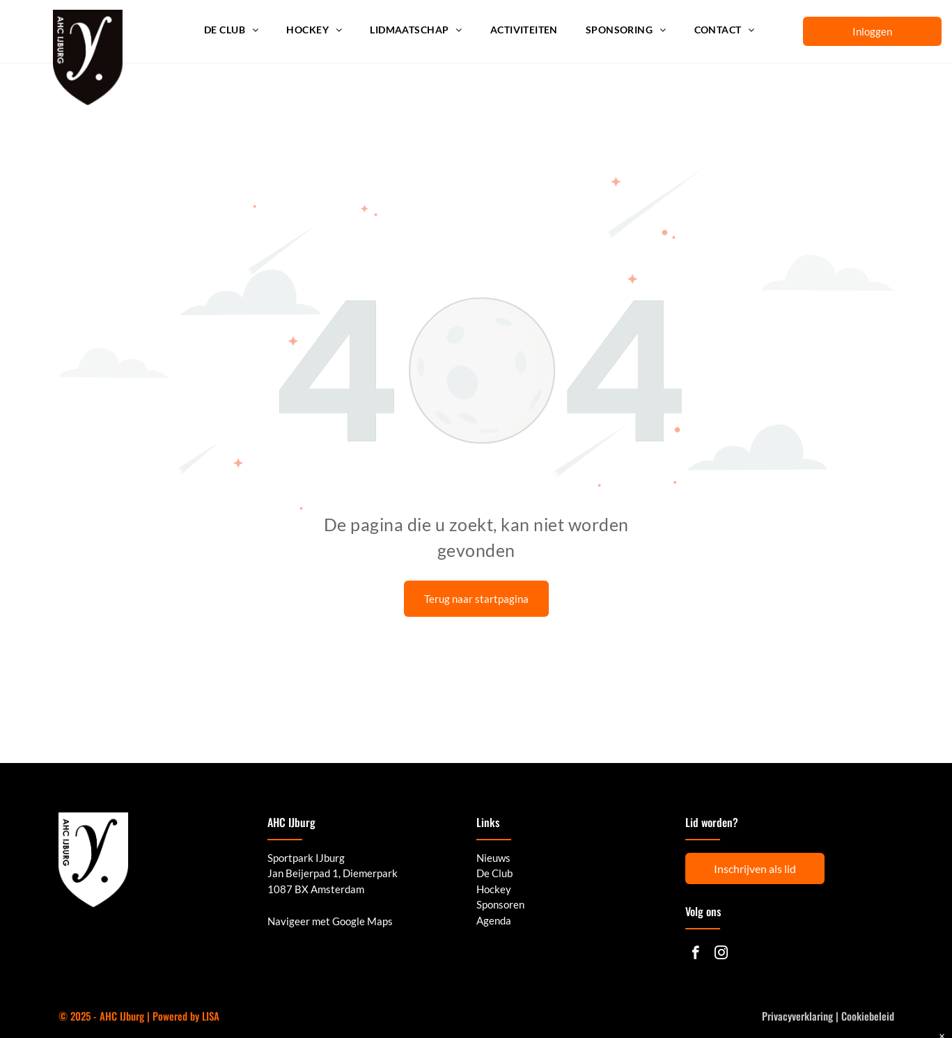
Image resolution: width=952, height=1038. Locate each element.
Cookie (855, 1015)
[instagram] (721, 954)
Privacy (777, 1015)
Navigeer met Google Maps (330, 921)
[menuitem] (231, 30)
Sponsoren (500, 904)
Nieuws (493, 857)
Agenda (493, 920)
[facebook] (695, 954)
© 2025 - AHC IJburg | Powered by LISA (138, 1015)
